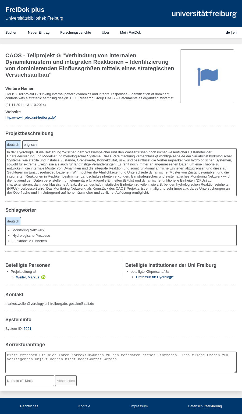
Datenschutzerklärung (205, 406)
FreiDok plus (24, 9)
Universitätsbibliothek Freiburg (34, 18)
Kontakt (84, 406)
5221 (27, 329)
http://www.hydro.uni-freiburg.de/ (30, 117)
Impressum (139, 406)
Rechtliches (29, 406)
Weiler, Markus (27, 277)
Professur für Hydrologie (155, 277)
